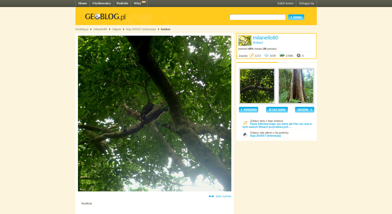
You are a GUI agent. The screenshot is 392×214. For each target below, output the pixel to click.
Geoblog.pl (82, 29)
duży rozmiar (223, 196)
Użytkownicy (102, 3)
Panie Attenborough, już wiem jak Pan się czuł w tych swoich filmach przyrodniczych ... (277, 125)
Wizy (137, 3)
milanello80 (100, 29)
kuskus (165, 29)
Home (82, 3)
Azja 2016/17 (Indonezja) (141, 29)
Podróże (122, 3)
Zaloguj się (306, 3)
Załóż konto (285, 3)
